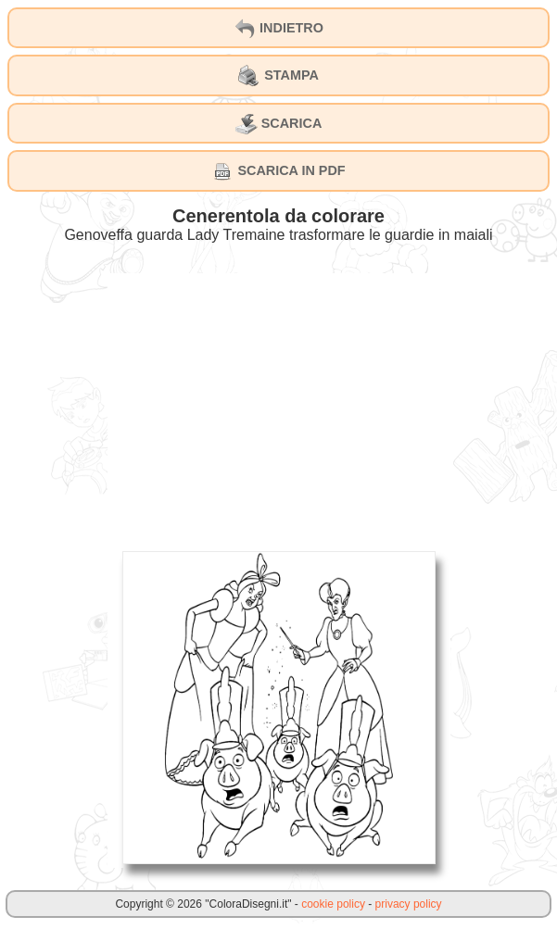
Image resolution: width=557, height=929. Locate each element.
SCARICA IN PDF (278, 171)
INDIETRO (278, 29)
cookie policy (333, 904)
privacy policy (408, 904)
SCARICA (279, 124)
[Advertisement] (279, 403)
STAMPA (278, 76)
